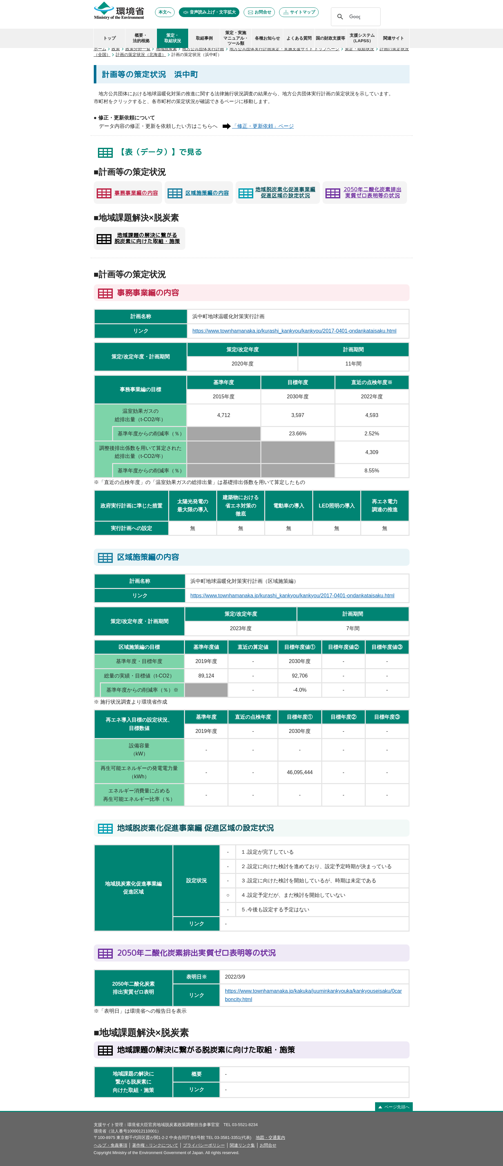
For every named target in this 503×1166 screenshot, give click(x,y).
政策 (115, 48)
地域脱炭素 (166, 48)
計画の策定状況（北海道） (141, 54)
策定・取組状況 (359, 48)
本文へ (165, 12)
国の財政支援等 (330, 38)
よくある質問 (299, 38)
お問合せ (263, 12)
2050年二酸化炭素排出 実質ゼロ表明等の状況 (372, 192)
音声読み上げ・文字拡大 (213, 12)
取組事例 (204, 38)
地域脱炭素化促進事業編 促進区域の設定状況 (285, 192)
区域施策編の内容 (207, 192)
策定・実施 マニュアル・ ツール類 (235, 38)
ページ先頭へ (397, 1106)
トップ (109, 38)
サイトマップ (302, 12)
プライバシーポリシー (204, 1145)
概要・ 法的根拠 (141, 38)
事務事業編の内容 (136, 192)
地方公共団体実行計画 (203, 48)
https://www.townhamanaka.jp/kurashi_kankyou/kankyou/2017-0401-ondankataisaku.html (294, 331)
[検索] (354, 17)
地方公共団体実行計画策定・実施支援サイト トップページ (284, 48)
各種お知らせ (267, 38)
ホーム (100, 48)
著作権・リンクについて (155, 1145)
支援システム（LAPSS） (362, 38)
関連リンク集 (242, 1145)
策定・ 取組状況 (172, 38)
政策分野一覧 (137, 48)
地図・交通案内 (270, 1137)
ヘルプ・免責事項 (110, 1145)
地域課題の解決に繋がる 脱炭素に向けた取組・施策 (147, 238)
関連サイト (393, 38)
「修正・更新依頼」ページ (263, 126)
